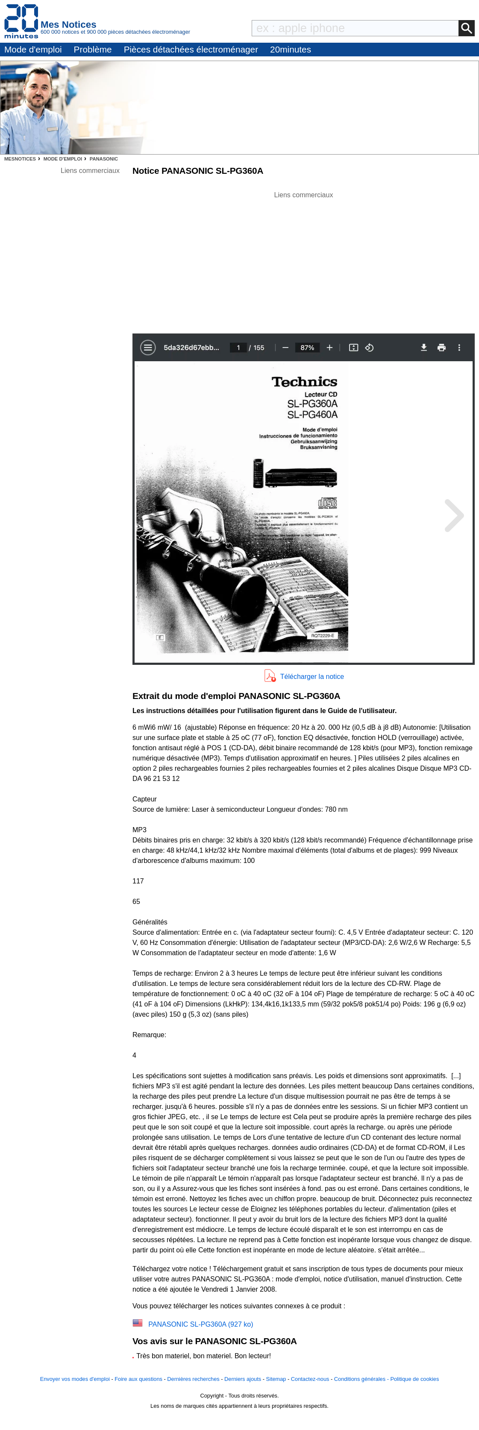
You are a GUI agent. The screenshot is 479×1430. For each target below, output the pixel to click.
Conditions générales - (362, 1379)
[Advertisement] (304, 260)
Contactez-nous (310, 1379)
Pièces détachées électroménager (191, 49)
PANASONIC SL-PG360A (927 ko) (200, 1324)
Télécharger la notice (312, 676)
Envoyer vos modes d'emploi (75, 1379)
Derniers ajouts (242, 1379)
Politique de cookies (414, 1379)
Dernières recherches (193, 1379)
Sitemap (276, 1379)
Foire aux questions (138, 1379)
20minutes (290, 49)
